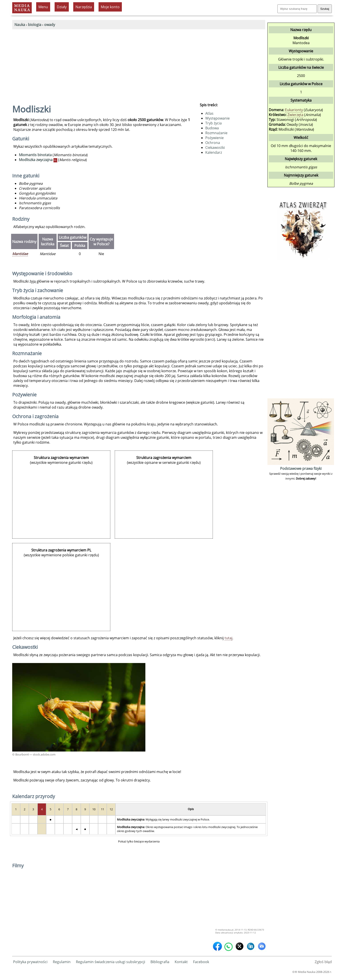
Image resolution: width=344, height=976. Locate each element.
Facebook (201, 961)
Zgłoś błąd (323, 961)
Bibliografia (159, 961)
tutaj (228, 638)
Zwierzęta (295, 114)
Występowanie (217, 118)
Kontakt (181, 961)
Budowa (212, 128)
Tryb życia (213, 123)
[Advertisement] (138, 62)
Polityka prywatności (30, 961)
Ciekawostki (215, 147)
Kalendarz (213, 152)
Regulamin (62, 961)
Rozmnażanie (216, 132)
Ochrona (212, 142)
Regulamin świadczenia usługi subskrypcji (110, 961)
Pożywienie (214, 137)
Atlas (209, 113)
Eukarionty (294, 109)
